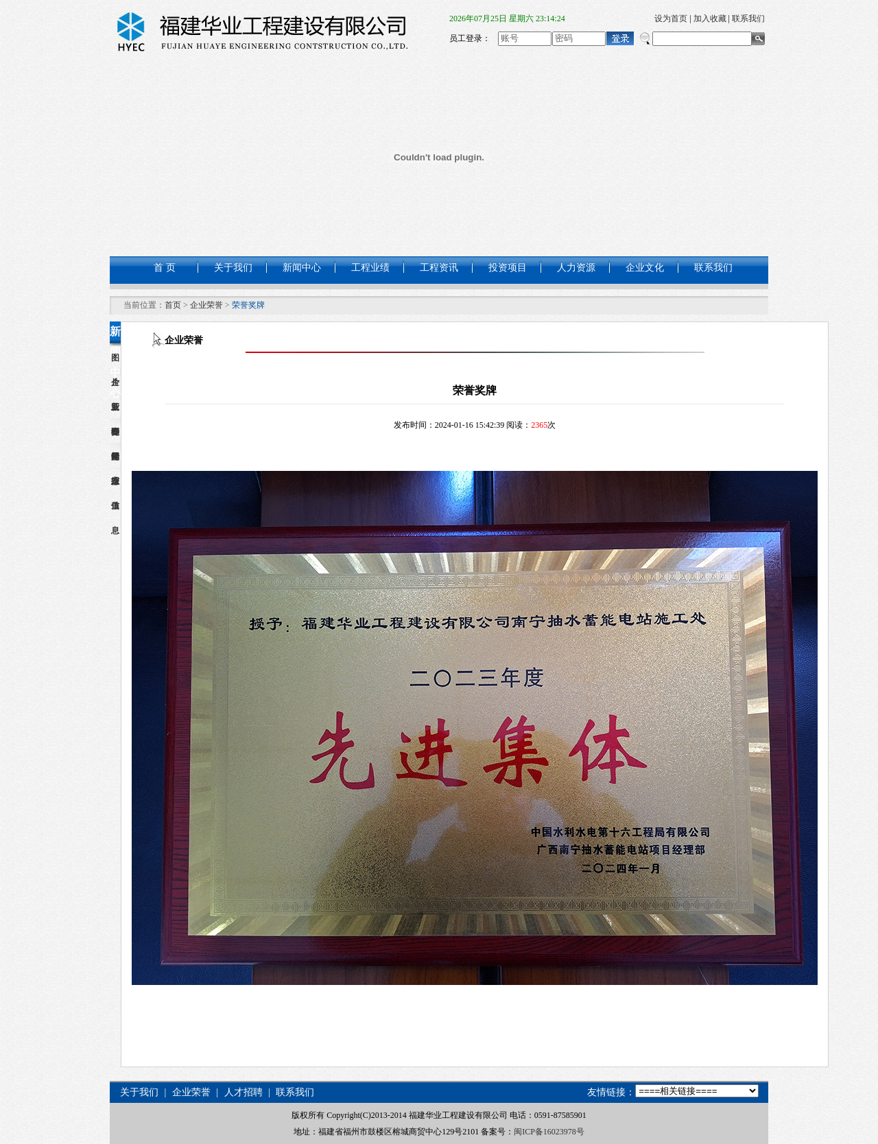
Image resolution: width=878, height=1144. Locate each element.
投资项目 (507, 268)
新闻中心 (302, 268)
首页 (173, 305)
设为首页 (670, 18)
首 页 (165, 268)
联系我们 (748, 18)
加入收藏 (709, 18)
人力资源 (576, 268)
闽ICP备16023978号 (549, 1131)
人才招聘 (243, 1092)
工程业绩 (370, 268)
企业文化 (645, 268)
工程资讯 (439, 268)
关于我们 (233, 268)
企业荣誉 (206, 305)
